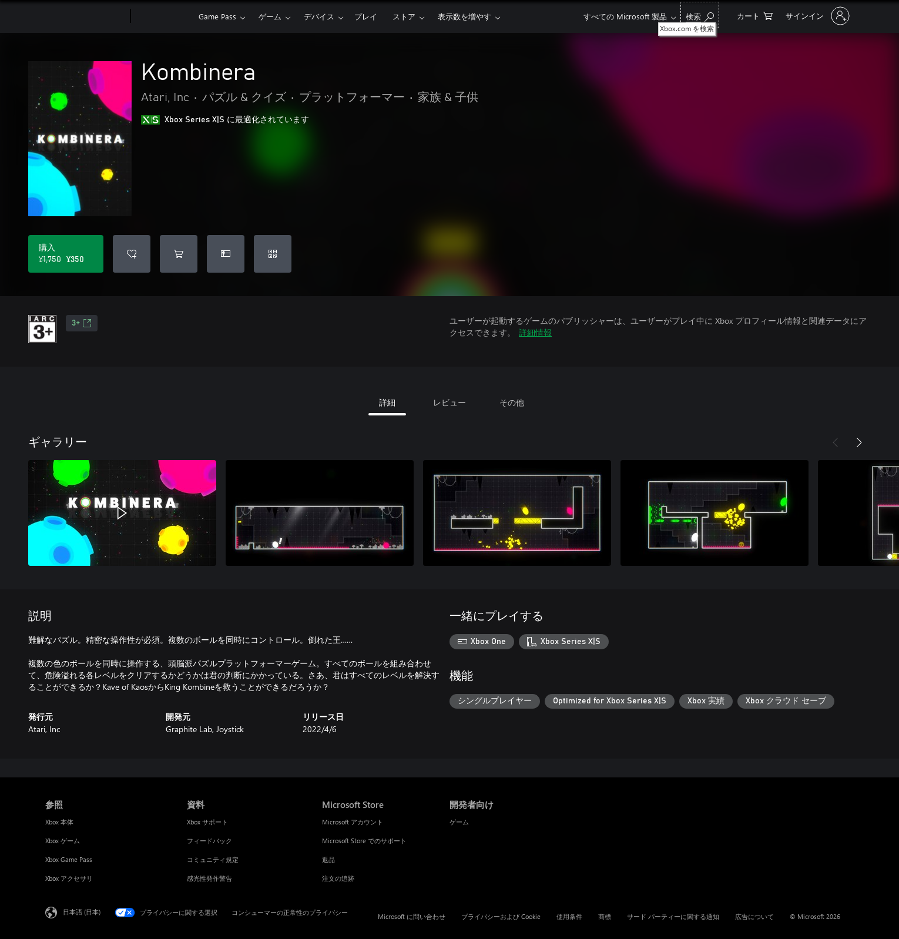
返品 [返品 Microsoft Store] (328, 859)
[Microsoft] (85, 16)
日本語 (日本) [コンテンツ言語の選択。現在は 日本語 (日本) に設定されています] (81, 911)
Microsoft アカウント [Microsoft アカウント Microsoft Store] (352, 822)
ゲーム (270, 16)
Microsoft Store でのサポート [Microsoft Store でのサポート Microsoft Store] (364, 840)
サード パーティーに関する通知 (673, 916)
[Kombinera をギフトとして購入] (225, 254)
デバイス (319, 16)
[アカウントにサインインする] (816, 16)
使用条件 (569, 916)
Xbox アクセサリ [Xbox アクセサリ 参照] (69, 878)
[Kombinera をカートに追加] (178, 254)
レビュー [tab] (449, 402)
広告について (754, 916)
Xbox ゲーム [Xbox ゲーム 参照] (62, 840)
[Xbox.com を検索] (699, 15)
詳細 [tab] (387, 402)
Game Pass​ (217, 16)
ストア (404, 16)
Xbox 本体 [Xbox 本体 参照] (59, 822)
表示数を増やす (464, 16)
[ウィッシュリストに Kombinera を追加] (131, 254)
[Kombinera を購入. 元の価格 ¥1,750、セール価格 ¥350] (65, 254)
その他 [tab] (511, 402)
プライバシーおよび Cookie (501, 916)
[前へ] (835, 442)
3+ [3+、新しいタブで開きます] (82, 323)
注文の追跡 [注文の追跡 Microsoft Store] (338, 878)
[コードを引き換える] (272, 254)
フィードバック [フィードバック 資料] (209, 840)
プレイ (365, 16)
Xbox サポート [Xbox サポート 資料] (207, 822)
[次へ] (859, 442)
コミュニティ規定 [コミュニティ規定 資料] (213, 859)
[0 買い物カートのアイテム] (755, 15)
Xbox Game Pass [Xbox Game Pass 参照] (68, 859)
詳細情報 (535, 332)
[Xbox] (163, 16)
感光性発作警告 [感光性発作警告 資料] (209, 878)
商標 (604, 916)
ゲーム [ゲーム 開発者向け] (459, 822)
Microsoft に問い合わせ (411, 916)
